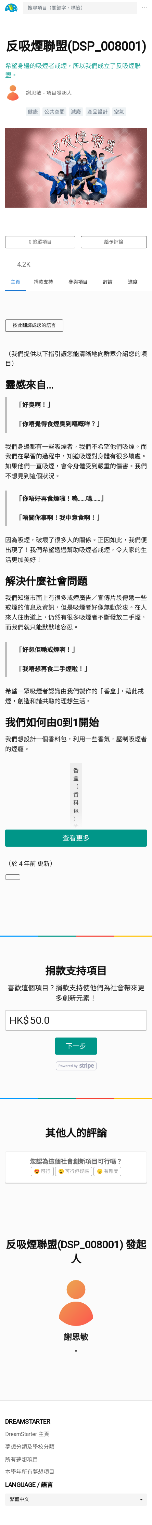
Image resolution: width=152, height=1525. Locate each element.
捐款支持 (43, 282)
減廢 (76, 112)
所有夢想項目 (21, 1459)
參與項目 (78, 282)
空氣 (119, 112)
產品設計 (97, 112)
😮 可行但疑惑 (73, 1171)
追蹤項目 (40, 242)
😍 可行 (42, 1171)
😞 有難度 (107, 1171)
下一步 (76, 1046)
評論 (108, 282)
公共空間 (54, 112)
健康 (33, 112)
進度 (133, 282)
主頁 (15, 282)
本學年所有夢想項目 (29, 1472)
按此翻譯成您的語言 (34, 325)
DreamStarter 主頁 (27, 1434)
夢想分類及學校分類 (29, 1447)
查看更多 (76, 838)
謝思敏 (76, 1337)
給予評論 (113, 242)
